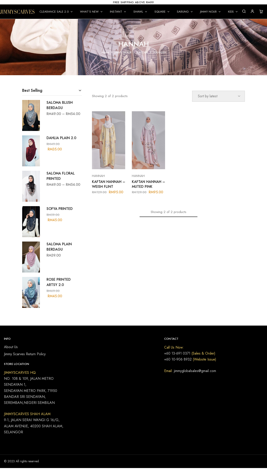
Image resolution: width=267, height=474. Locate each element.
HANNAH (98, 176)
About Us (11, 346)
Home (105, 52)
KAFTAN (142, 52)
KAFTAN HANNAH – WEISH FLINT (108, 184)
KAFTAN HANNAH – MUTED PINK (148, 184)
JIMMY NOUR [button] (210, 12)
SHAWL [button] (140, 12)
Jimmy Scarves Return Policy (25, 354)
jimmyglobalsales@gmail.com (194, 370)
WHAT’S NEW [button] (91, 12)
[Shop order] (218, 96)
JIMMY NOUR (123, 52)
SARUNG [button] (185, 12)
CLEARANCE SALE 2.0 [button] (56, 12)
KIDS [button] (233, 12)
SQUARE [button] (162, 12)
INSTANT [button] (118, 12)
